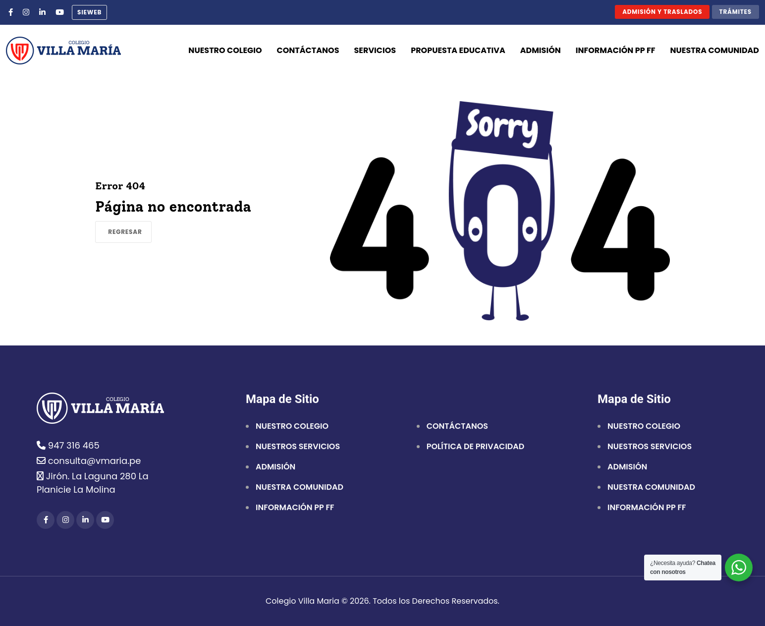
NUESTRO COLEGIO (292, 427)
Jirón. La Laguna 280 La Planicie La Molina (93, 483)
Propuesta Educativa (458, 50)
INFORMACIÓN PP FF (295, 508)
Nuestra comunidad (714, 50)
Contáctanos (308, 50)
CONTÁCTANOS (457, 427)
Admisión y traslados (662, 11)
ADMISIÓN (275, 467)
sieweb (89, 12)
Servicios (375, 50)
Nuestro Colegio (225, 50)
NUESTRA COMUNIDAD (299, 488)
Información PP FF (616, 50)
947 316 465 (68, 445)
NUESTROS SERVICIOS (298, 447)
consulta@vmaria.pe (89, 461)
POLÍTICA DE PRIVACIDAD (476, 447)
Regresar (125, 232)
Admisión (540, 50)
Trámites (735, 11)
